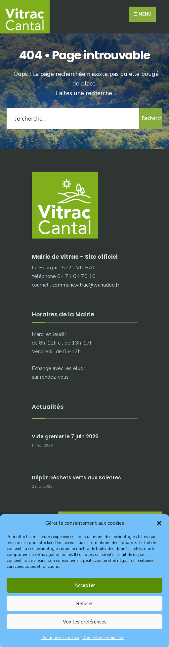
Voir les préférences (84, 622)
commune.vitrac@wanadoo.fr (85, 285)
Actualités (47, 407)
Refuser (84, 603)
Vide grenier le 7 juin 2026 (65, 436)
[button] (159, 523)
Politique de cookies (60, 637)
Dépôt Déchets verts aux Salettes (76, 477)
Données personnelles (103, 637)
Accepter (84, 585)
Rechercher (152, 118)
